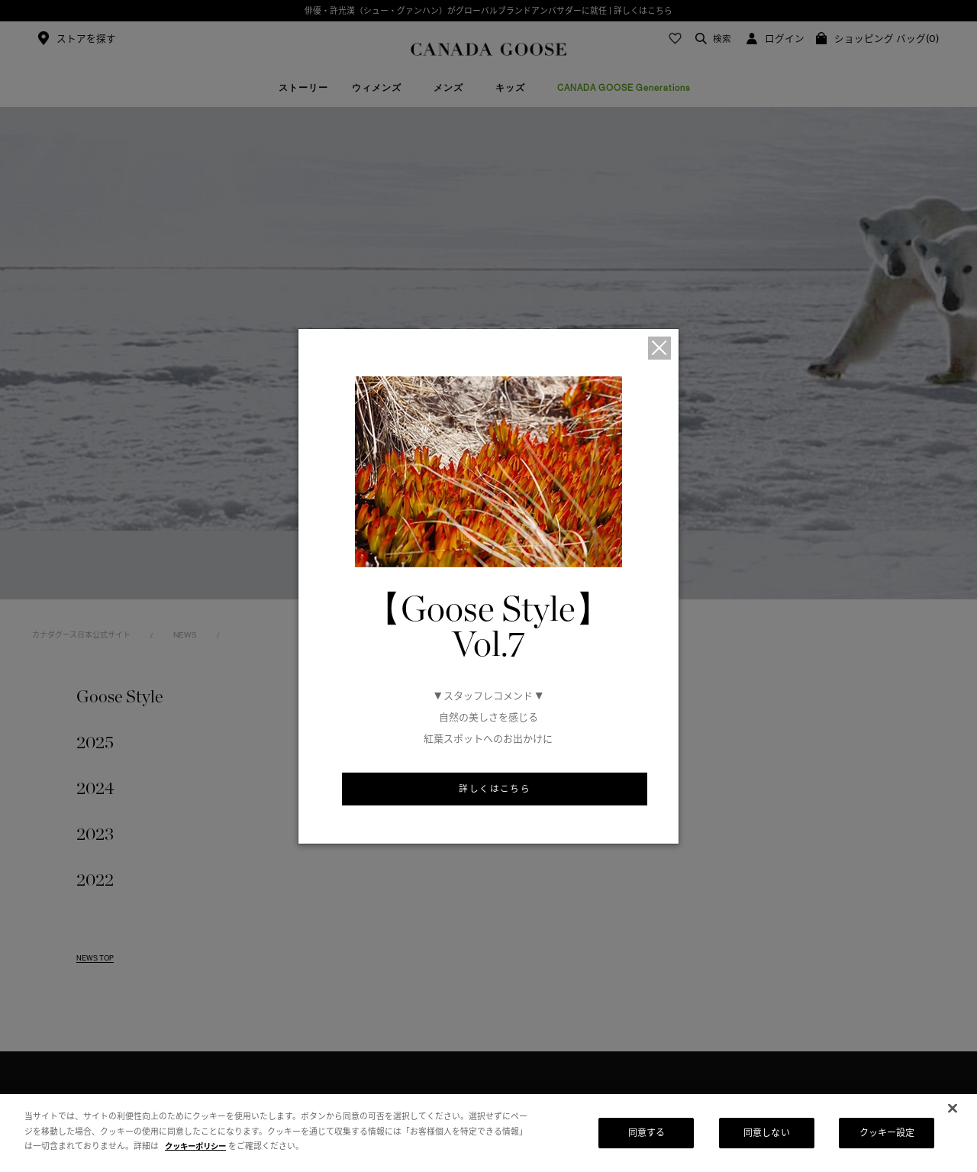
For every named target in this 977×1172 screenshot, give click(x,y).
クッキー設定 (887, 1132)
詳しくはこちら (495, 789)
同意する (646, 1132)
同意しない (766, 1132)
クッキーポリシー (198, 1146)
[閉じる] (952, 1108)
